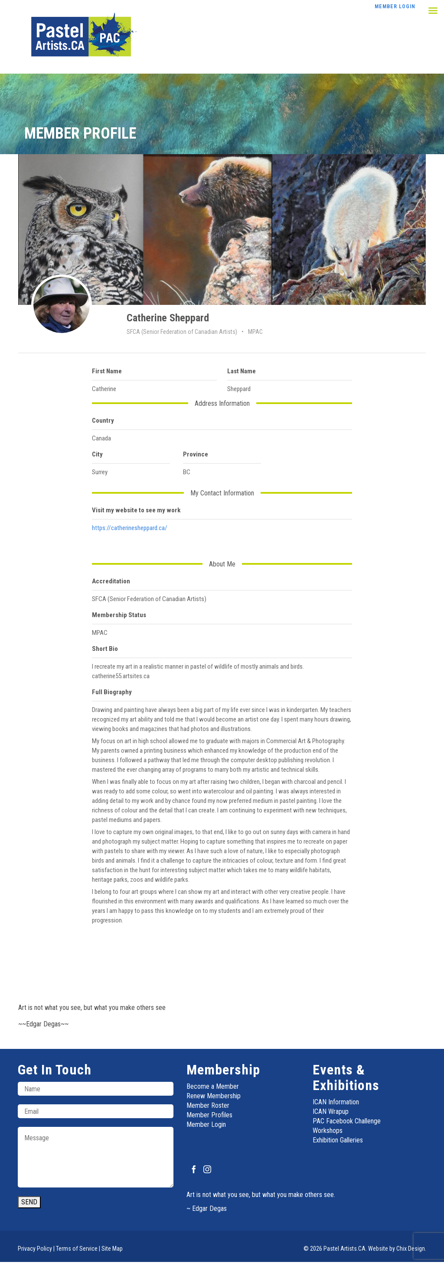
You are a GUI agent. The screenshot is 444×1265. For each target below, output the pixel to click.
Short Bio (105, 649)
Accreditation (111, 581)
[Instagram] (207, 1169)
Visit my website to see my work (136, 510)
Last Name (241, 371)
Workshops (328, 1130)
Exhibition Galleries (338, 1140)
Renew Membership (213, 1096)
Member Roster (207, 1105)
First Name (107, 371)
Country (103, 420)
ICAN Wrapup (331, 1111)
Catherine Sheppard (168, 318)
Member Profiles (209, 1115)
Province (195, 454)
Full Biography (112, 692)
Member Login (206, 1124)
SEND (29, 1202)
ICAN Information (336, 1102)
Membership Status (119, 615)
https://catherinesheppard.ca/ (129, 528)
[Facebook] (194, 1169)
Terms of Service (77, 1248)
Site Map (112, 1248)
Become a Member (212, 1086)
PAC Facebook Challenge (347, 1121)
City (97, 454)
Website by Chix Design (396, 1248)
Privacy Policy (35, 1248)
